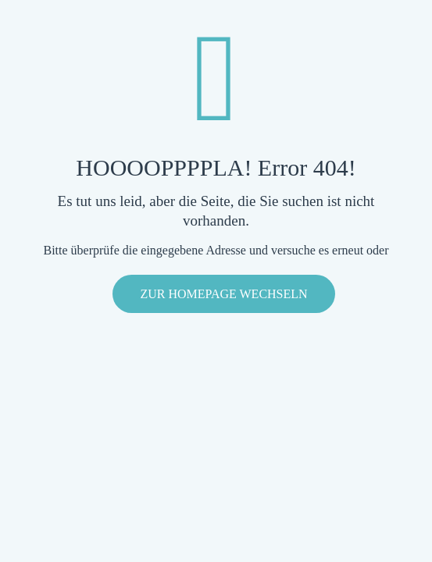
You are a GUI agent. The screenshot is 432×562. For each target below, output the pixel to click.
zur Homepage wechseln (223, 294)
